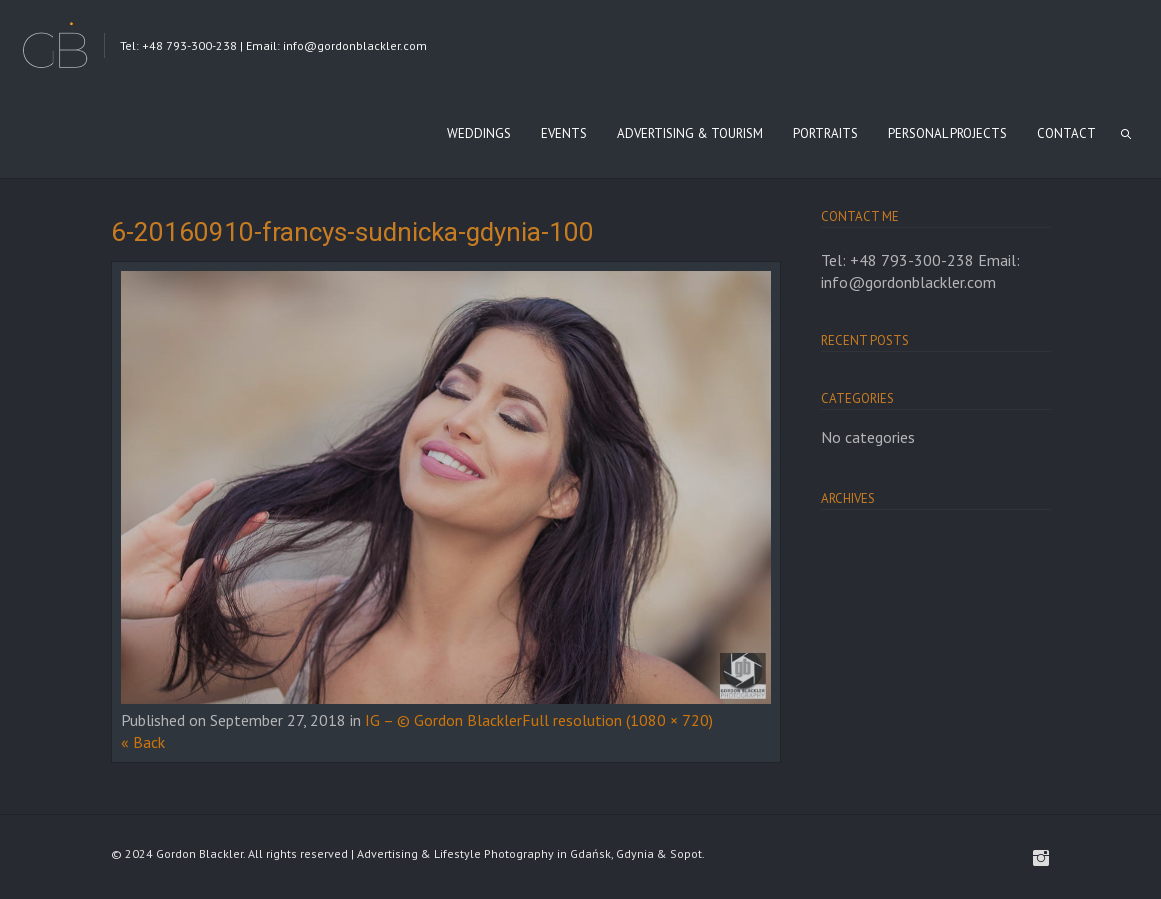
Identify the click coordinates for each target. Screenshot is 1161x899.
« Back (143, 742)
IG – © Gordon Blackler (443, 720)
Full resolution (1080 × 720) (617, 720)
